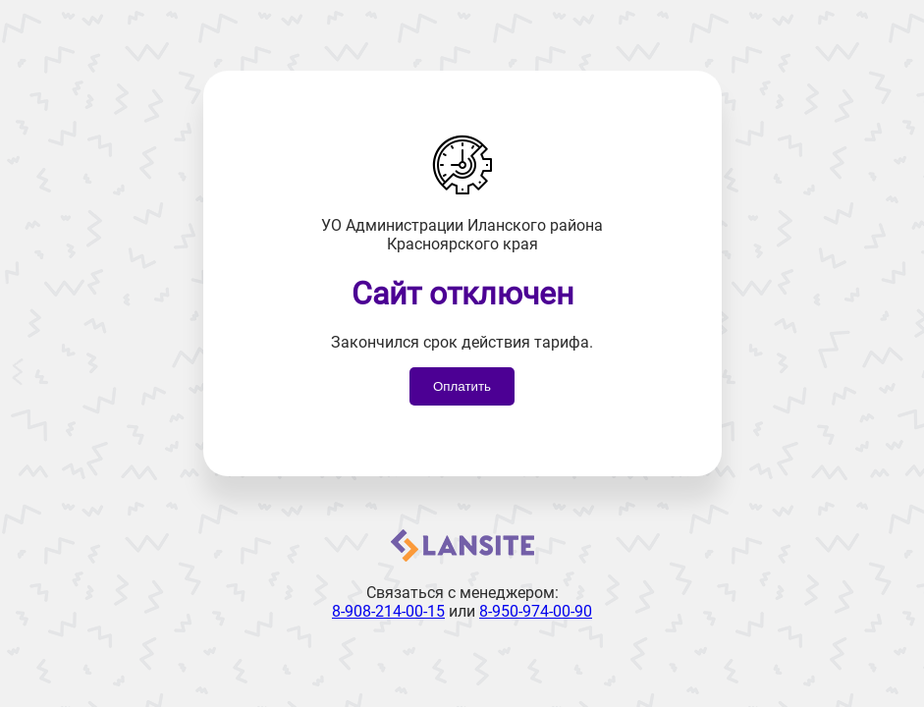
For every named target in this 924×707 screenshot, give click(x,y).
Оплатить (462, 386)
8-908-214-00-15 (388, 611)
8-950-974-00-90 (535, 611)
